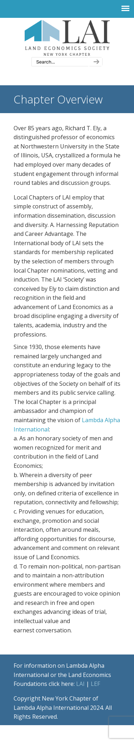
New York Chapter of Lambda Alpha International (67, 38)
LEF (95, 684)
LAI (80, 684)
